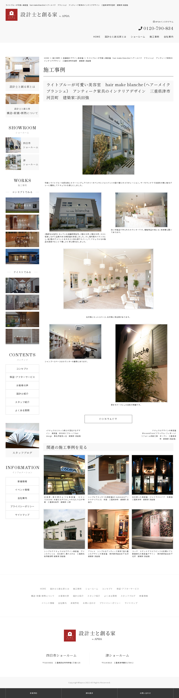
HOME (96, 36)
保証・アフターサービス (22, 377)
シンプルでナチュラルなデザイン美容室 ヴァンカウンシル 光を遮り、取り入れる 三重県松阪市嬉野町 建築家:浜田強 (64, 554)
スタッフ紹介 (22, 402)
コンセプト (22, 368)
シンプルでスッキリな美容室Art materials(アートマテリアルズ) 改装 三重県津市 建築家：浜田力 (108, 499)
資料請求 (89, 693)
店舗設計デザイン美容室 (73, 58)
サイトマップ (22, 514)
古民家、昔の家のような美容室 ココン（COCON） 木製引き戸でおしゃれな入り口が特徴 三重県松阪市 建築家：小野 (64, 499)
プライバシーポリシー (22, 506)
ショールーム (138, 36)
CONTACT (108, 419)
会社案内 (168, 36)
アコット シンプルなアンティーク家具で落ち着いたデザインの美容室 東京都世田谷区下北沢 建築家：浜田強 (109, 554)
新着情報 (22, 481)
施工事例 (154, 36)
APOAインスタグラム (163, 21)
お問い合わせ (89, 603)
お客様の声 (22, 385)
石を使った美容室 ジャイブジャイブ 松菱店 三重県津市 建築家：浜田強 (153, 498)
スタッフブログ (128, 595)
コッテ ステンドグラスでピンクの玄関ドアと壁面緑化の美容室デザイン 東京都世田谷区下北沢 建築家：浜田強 (152, 554)
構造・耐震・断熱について (43, 595)
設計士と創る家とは (115, 36)
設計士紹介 (22, 393)
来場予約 (75, 603)
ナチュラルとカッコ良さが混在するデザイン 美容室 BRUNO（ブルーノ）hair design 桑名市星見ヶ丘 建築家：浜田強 (64, 433)
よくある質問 (22, 410)
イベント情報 (22, 489)
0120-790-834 (155, 28)
